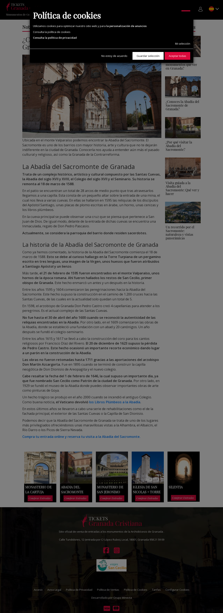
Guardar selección (148, 56)
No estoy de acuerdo (114, 56)
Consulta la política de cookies (51, 32)
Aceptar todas (177, 56)
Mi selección (182, 43)
